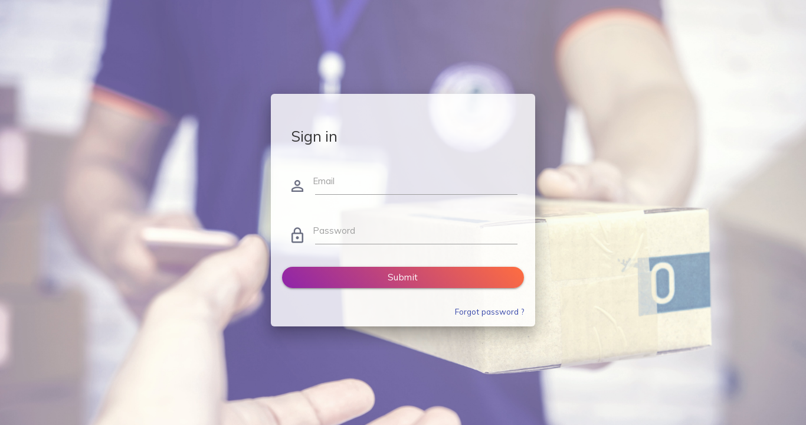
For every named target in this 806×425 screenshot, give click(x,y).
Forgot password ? (489, 311)
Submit (403, 277)
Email (324, 181)
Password (334, 230)
